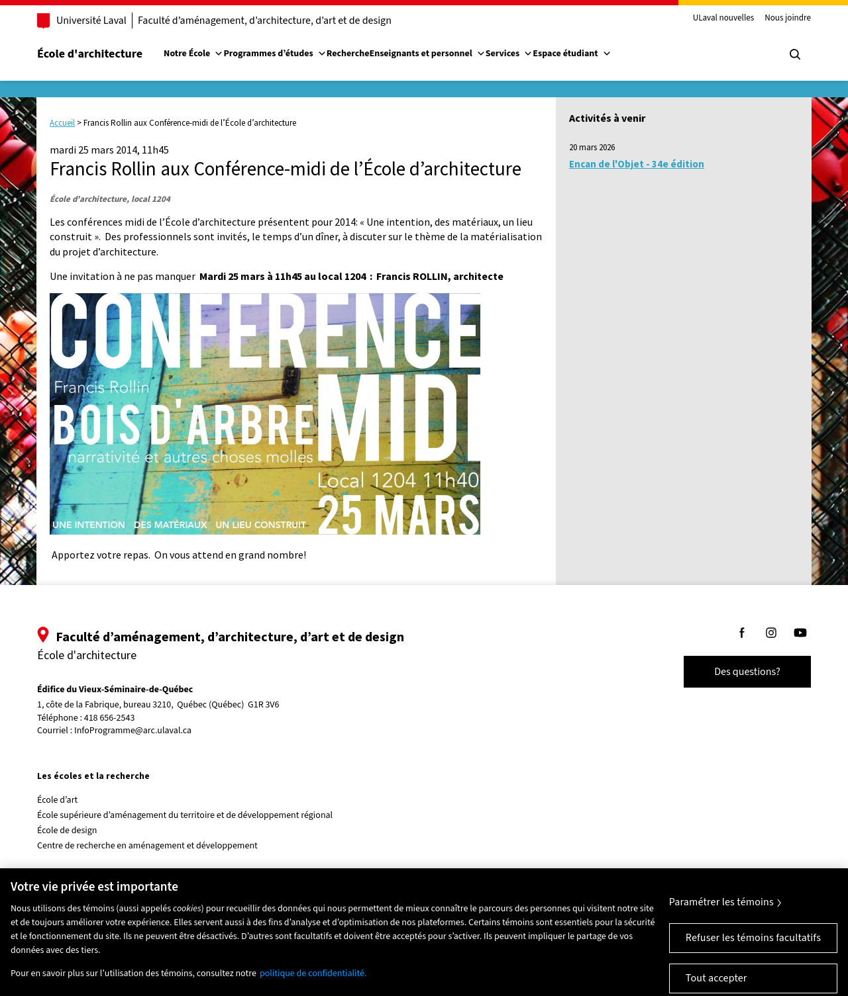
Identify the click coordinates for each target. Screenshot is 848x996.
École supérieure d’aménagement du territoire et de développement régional (185, 815)
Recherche (348, 53)
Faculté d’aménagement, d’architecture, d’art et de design (265, 20)
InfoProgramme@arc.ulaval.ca (132, 730)
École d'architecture (89, 54)
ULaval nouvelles (724, 18)
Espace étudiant (572, 53)
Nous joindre (788, 18)
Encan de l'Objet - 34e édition (636, 164)
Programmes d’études (274, 53)
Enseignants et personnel (427, 53)
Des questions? (747, 671)
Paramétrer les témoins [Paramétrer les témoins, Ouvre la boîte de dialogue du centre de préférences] (721, 912)
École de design (67, 830)
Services (509, 53)
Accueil (62, 122)
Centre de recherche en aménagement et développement (147, 845)
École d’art (57, 800)
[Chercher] (795, 54)
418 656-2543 (109, 718)
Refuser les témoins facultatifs (753, 947)
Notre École (193, 53)
